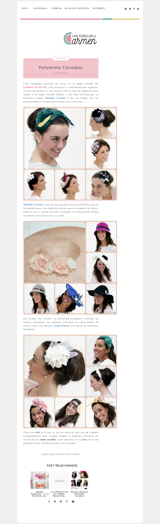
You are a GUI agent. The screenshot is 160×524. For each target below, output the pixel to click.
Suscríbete (98, 8)
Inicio (25, 8)
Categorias (40, 8)
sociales (51, 439)
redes (43, 439)
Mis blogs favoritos (77, 8)
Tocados (61, 58)
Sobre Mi (57, 8)
